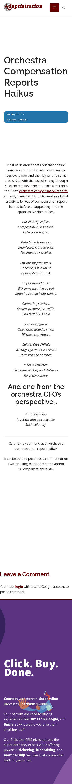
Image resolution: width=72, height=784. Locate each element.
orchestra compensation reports (43, 191)
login (19, 586)
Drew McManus (18, 119)
